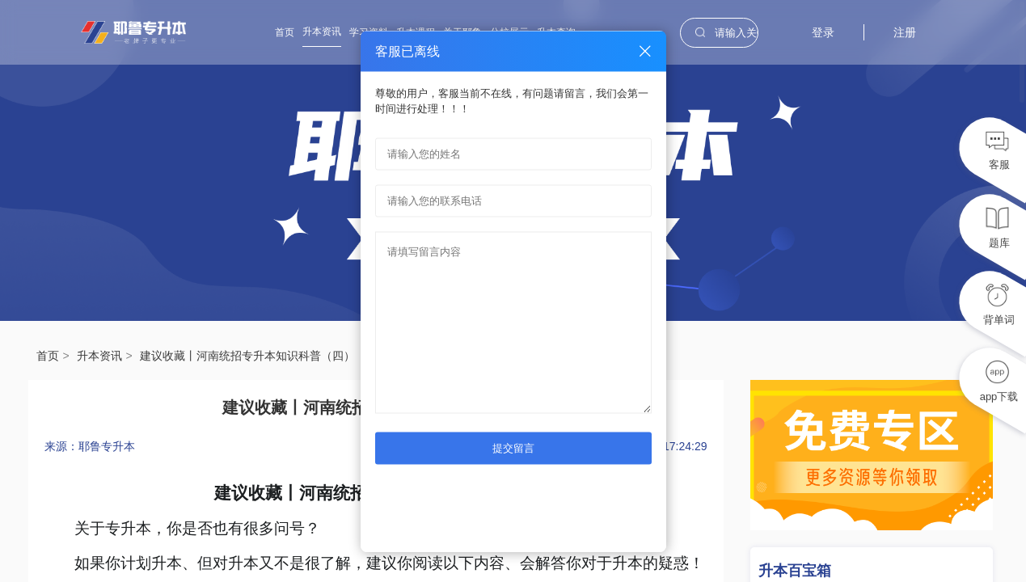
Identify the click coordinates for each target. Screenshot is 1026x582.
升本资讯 (321, 31)
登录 (823, 32)
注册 (904, 32)
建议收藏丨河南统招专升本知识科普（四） (247, 355)
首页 (284, 32)
